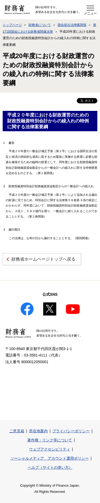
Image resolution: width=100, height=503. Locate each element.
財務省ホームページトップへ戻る (43, 259)
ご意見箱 (16, 431)
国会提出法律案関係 (72, 25)
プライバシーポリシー (71, 431)
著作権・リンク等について (49, 440)
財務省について (40, 25)
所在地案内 (38, 431)
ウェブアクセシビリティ (49, 449)
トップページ (12, 25)
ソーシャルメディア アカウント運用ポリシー (49, 458)
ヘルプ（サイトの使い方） (50, 467)
